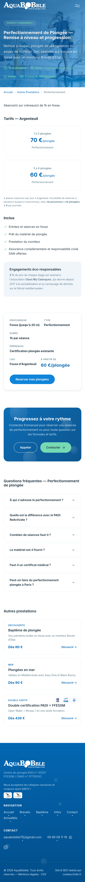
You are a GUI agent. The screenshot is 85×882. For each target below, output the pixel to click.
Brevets (25, 812)
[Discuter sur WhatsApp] (70, 837)
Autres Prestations (28, 92)
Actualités (10, 818)
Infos (57, 812)
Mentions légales (28, 874)
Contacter (55, 447)
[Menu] (77, 6)
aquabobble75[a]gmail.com (22, 837)
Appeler (25, 447)
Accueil (8, 92)
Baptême (42, 812)
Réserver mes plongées (32, 379)
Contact (72, 812)
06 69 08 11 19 (57, 837)
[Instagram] (6, 848)
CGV (43, 874)
